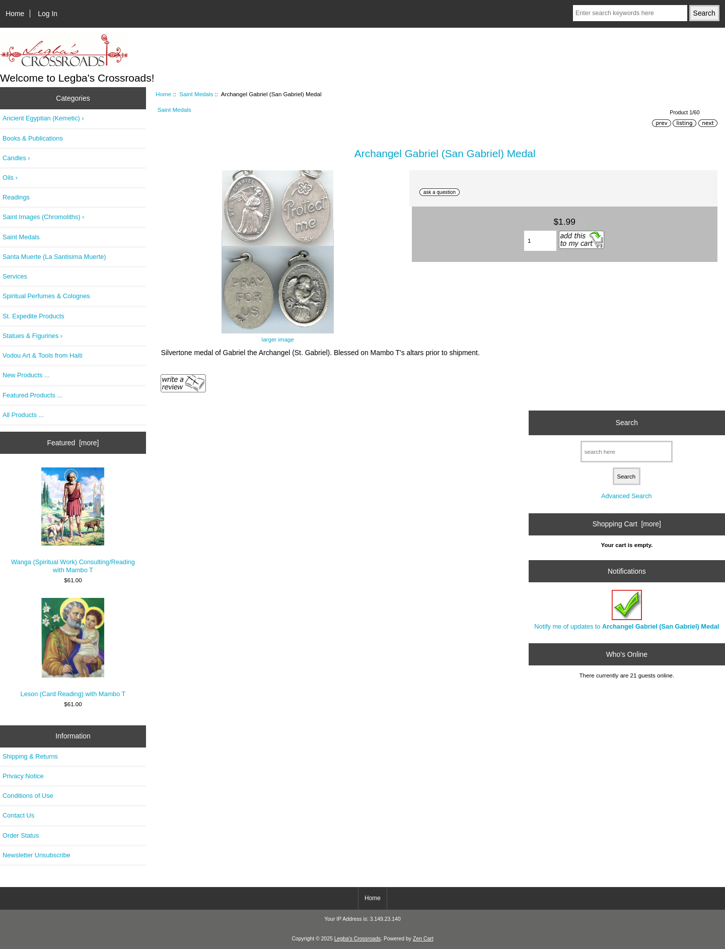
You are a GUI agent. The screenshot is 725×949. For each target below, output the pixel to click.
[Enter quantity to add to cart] (540, 241)
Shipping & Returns (30, 756)
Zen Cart (423, 938)
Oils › (10, 177)
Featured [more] (73, 443)
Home (15, 14)
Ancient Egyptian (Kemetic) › (43, 118)
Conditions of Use (28, 795)
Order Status (21, 835)
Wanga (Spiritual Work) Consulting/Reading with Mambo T (73, 520)
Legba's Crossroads (357, 938)
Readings (16, 197)
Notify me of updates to (626, 610)
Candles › (16, 158)
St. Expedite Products (33, 316)
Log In (47, 14)
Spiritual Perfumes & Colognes (46, 296)
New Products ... (26, 375)
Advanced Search (626, 496)
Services (15, 276)
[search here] (627, 451)
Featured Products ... (32, 395)
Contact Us (18, 815)
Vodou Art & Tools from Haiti (43, 355)
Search (627, 423)
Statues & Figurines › (32, 336)
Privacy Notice (23, 776)
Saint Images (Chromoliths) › (43, 217)
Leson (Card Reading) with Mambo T (73, 648)
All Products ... (23, 415)
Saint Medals (196, 94)
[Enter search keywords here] (630, 13)
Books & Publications (33, 138)
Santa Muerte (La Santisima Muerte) (54, 256)
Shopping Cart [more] (627, 524)
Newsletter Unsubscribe (36, 855)
